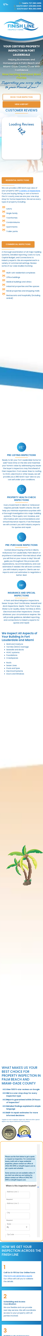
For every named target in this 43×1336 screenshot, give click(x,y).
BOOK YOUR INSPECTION (21, 97)
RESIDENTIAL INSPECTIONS (17, 180)
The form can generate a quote (18, 1276)
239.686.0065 (35, 6)
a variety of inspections (29, 190)
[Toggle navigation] (6, 4)
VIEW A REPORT (21, 104)
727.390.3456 (35, 3)
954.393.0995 (35, 8)
